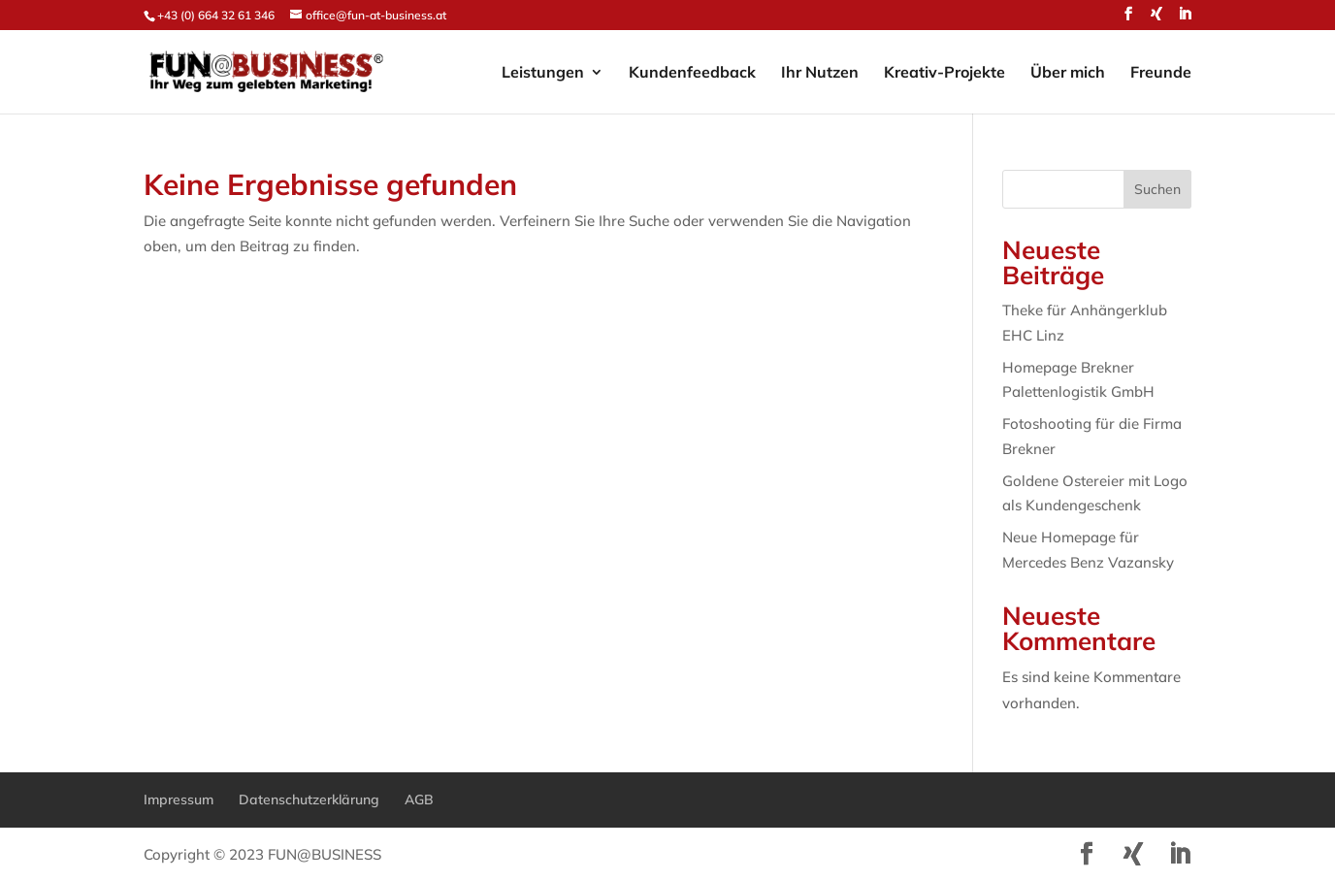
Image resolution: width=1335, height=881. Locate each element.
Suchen (1157, 189)
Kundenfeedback (692, 73)
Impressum (178, 799)
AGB (419, 799)
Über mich (1067, 73)
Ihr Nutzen (820, 73)
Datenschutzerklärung (309, 799)
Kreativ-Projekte (944, 73)
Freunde (1160, 73)
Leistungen (543, 73)
